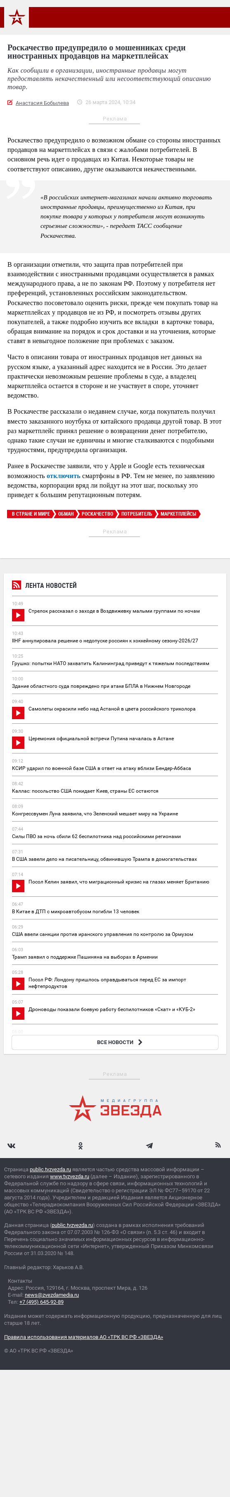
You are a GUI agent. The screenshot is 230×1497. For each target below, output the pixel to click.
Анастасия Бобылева (42, 103)
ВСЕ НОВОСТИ (121, 1042)
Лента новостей (44, 586)
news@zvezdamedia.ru (52, 1295)
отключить (64, 475)
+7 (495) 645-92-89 (41, 1302)
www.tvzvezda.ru (69, 1176)
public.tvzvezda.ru (50, 1169)
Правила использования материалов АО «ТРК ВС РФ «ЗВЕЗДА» (83, 1337)
